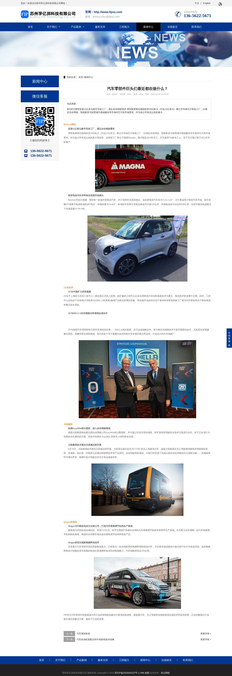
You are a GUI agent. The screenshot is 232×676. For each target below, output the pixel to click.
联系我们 (197, 26)
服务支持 (100, 26)
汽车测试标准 (83, 633)
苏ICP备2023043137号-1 (127, 673)
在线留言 (172, 26)
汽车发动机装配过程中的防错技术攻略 (95, 639)
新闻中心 (148, 26)
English (206, 3)
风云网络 (165, 673)
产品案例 (76, 26)
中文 (196, 3)
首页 (30, 26)
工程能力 (124, 26)
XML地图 (145, 673)
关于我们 (52, 26)
